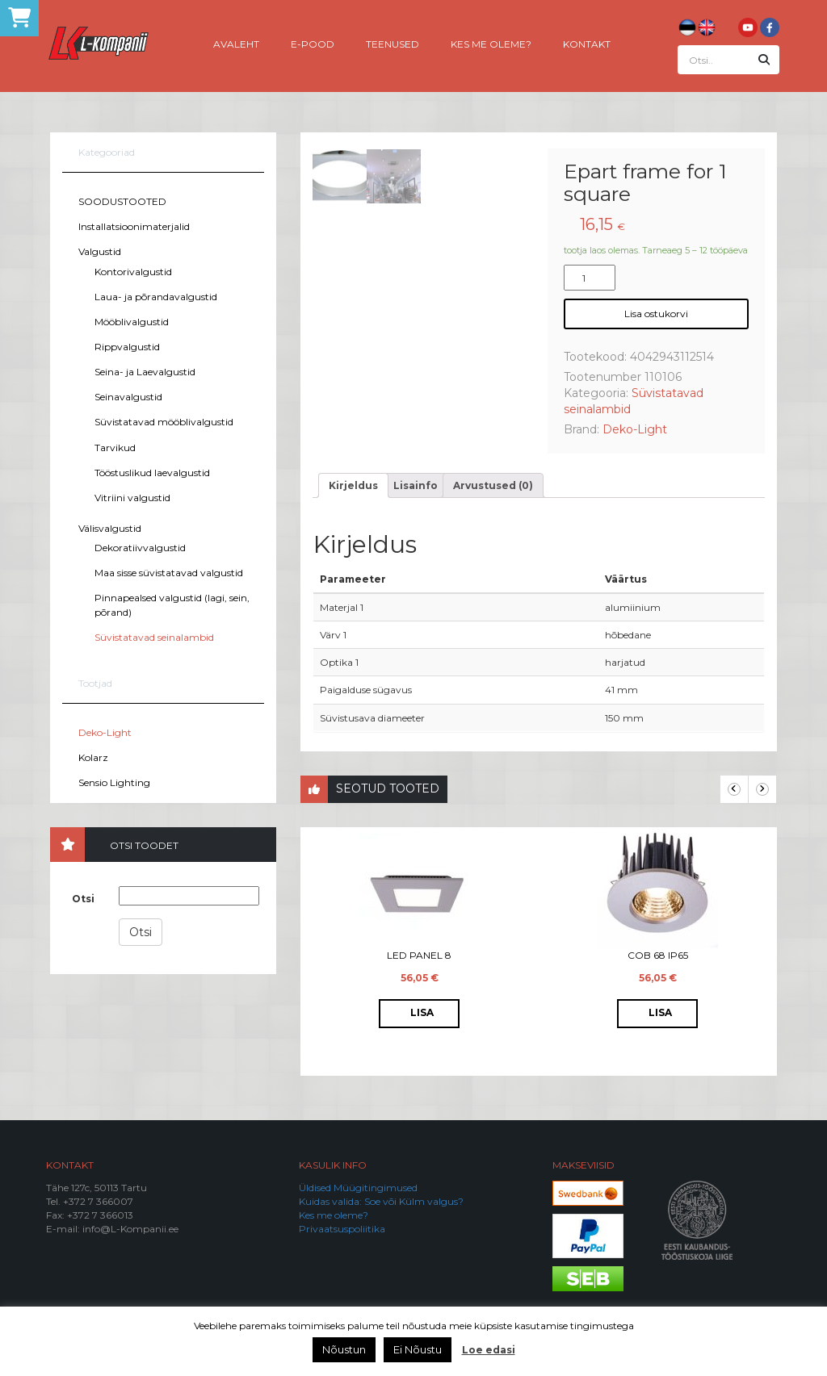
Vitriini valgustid (132, 497)
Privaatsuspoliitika (342, 1229)
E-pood (312, 43)
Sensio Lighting (114, 782)
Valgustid (99, 251)
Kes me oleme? (491, 43)
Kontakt (587, 43)
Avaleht (236, 43)
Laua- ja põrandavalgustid (155, 297)
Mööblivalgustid (131, 322)
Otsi (83, 899)
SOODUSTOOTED (122, 201)
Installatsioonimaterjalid (134, 226)
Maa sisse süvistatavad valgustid (168, 573)
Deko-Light (105, 732)
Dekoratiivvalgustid (140, 548)
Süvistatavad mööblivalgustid (163, 422)
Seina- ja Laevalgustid (144, 372)
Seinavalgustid (128, 397)
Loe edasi (488, 1350)
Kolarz (93, 757)
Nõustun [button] (344, 1349)
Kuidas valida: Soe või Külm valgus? (381, 1201)
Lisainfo (415, 485)
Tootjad (95, 683)
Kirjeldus (353, 485)
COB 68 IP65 (658, 955)
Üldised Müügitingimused (358, 1188)
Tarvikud (115, 447)
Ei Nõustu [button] (417, 1349)
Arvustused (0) (493, 485)
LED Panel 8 (419, 955)
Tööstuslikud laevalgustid (152, 472)
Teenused (392, 43)
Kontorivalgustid (133, 272)
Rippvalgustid (127, 347)
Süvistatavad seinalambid (154, 637)
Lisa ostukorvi (656, 313)
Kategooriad (106, 152)
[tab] (353, 485)
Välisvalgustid (109, 528)
